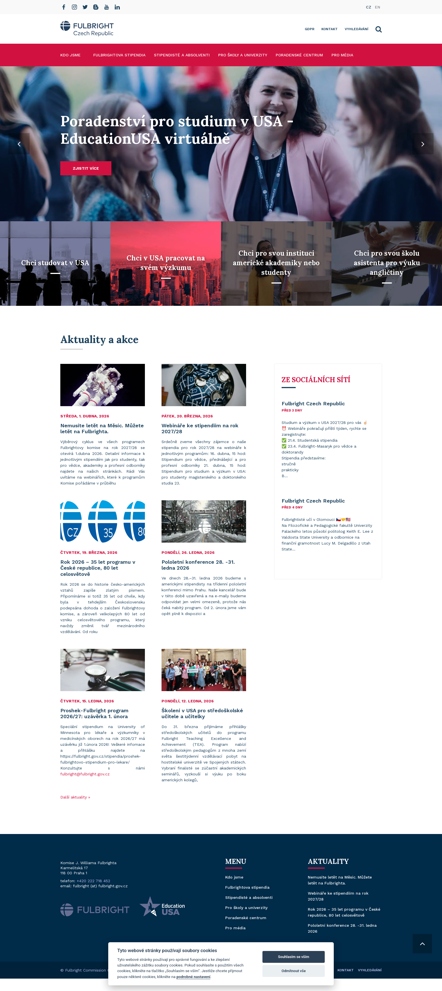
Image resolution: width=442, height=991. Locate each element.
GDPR (309, 29)
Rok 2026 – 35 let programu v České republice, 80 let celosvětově (97, 568)
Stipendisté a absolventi (182, 55)
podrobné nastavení (193, 976)
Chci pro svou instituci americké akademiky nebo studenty (276, 263)
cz (368, 7)
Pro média (342, 55)
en (377, 7)
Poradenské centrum (299, 55)
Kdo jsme (70, 55)
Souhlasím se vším (293, 957)
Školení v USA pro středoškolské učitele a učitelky (202, 713)
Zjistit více (86, 168)
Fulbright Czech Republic (313, 403)
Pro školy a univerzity (242, 55)
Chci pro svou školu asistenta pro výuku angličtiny (387, 263)
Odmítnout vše (294, 971)
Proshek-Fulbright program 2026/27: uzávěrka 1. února (94, 713)
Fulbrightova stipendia (119, 55)
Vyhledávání (356, 29)
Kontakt (329, 29)
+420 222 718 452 (93, 881)
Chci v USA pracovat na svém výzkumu (166, 263)
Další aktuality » (75, 797)
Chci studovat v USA (55, 262)
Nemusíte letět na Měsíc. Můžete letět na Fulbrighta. (102, 428)
